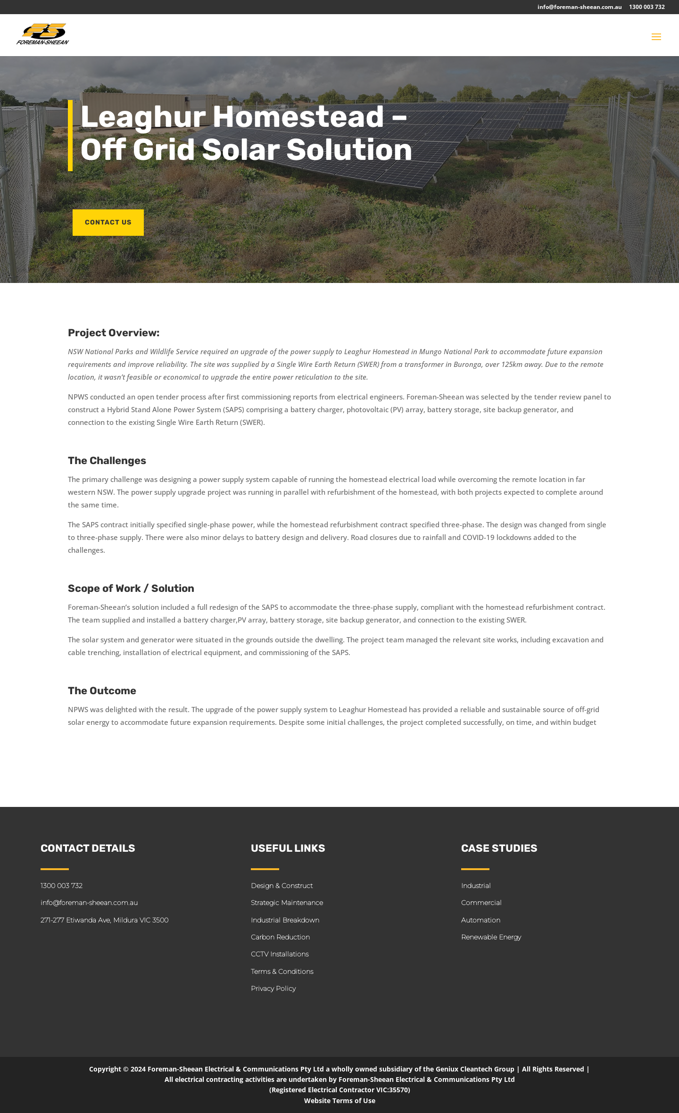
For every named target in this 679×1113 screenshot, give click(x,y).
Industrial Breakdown (285, 920)
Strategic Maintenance (287, 902)
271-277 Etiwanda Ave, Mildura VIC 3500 (104, 920)
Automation (480, 920)
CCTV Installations (279, 954)
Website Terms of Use (339, 1100)
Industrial (476, 885)
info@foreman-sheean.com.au (580, 7)
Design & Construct (282, 885)
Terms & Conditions (282, 971)
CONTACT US (108, 222)
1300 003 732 (647, 7)
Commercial (481, 902)
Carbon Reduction (280, 937)
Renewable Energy (491, 937)
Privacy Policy (273, 988)
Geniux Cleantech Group (475, 1068)
